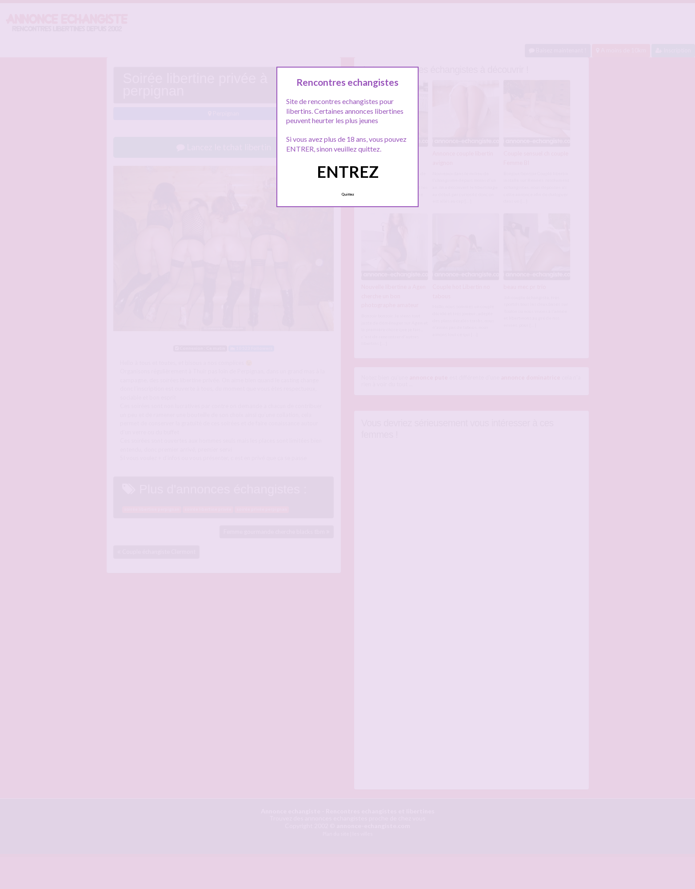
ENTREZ (348, 171)
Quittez (347, 194)
